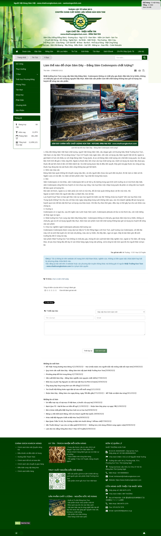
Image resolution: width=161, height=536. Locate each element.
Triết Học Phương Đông (25, 79)
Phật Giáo (20, 100)
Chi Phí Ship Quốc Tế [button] (125, 51)
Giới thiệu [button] (85, 51)
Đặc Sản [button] (38, 51)
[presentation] (95, 339)
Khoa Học (20, 95)
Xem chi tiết (147, 7)
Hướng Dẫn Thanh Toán (26, 453)
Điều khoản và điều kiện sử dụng (30, 450)
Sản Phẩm (20, 110)
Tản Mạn (19, 90)
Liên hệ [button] (141, 51)
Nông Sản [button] (49, 51)
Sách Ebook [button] (108, 51)
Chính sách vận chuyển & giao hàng (31, 461)
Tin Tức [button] (74, 51)
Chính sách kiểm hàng (26, 468)
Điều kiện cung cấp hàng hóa (28, 464)
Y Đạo (18, 74)
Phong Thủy (20, 85)
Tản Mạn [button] (96, 51)
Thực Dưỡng (21, 69)
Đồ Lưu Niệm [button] (62, 51)
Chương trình (21, 105)
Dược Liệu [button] (26, 51)
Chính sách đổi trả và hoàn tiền (29, 457)
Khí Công (19, 64)
